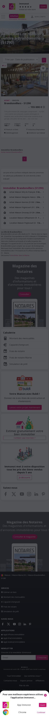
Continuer (41, 712)
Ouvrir (42, 705)
